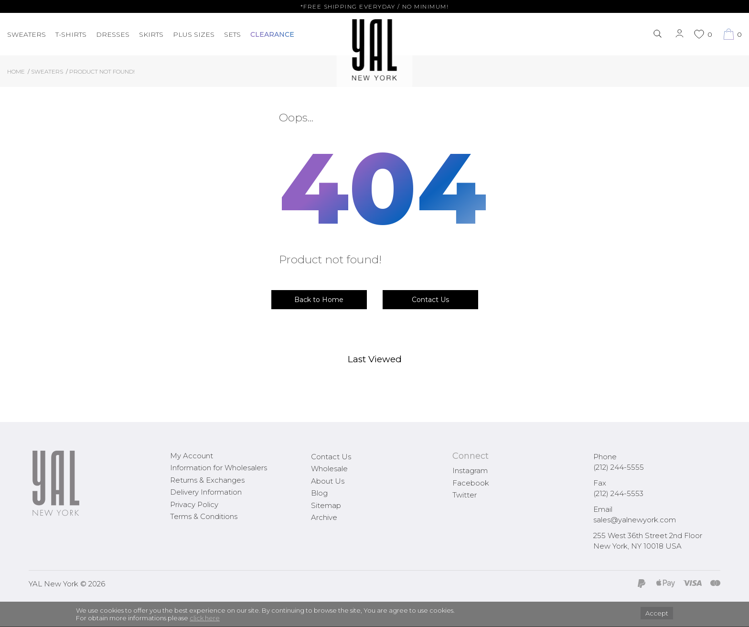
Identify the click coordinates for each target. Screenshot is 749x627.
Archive (324, 517)
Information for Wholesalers (218, 467)
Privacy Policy (194, 504)
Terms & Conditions (203, 516)
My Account (191, 455)
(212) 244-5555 (618, 467)
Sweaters (26, 34)
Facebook (470, 482)
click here (205, 618)
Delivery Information (206, 492)
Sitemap (326, 505)
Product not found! (102, 71)
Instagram (470, 470)
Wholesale (329, 468)
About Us (327, 481)
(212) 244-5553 (618, 493)
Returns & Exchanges (207, 480)
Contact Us (430, 299)
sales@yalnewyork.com (634, 519)
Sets (232, 34)
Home (16, 71)
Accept (656, 613)
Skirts (151, 34)
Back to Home (318, 299)
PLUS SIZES (193, 34)
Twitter (464, 494)
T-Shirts (70, 34)
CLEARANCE (272, 34)
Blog (319, 492)
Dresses (112, 34)
